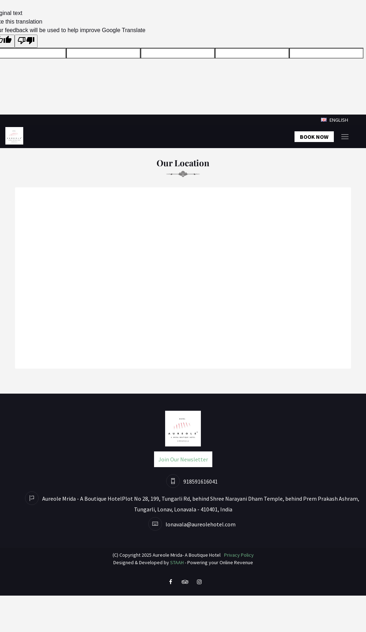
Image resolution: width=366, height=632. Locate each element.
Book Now (314, 136)
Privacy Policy (239, 555)
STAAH (177, 562)
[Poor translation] (26, 41)
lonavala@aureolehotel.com (200, 524)
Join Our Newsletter (183, 459)
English (334, 120)
